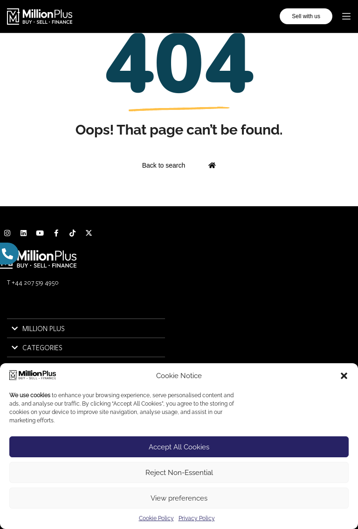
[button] (344, 375)
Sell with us (306, 16)
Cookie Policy (156, 518)
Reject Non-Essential (179, 472)
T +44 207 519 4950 (33, 282)
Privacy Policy (197, 518)
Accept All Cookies (179, 447)
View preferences (179, 498)
